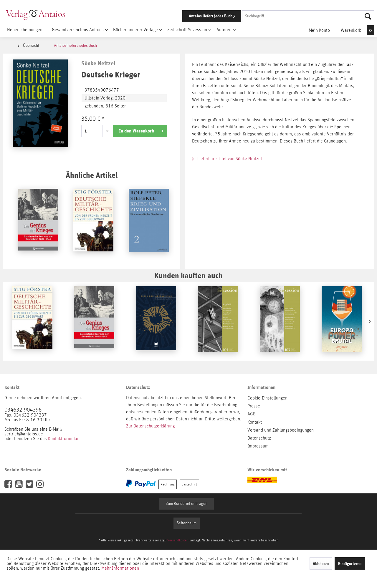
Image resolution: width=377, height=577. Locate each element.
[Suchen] (368, 16)
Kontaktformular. (64, 438)
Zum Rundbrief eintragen (186, 504)
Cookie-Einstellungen (267, 398)
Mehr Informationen (120, 568)
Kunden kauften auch (188, 275)
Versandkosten (177, 540)
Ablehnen (321, 563)
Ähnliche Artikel (92, 175)
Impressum (258, 446)
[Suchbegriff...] (308, 16)
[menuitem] (270, 16)
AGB (251, 414)
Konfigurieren (349, 563)
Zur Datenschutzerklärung (150, 426)
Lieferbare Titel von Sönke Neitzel (227, 158)
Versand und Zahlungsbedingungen (280, 430)
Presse (253, 406)
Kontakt (254, 422)
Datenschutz (259, 438)
